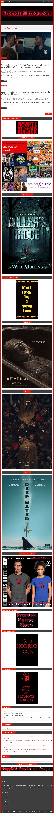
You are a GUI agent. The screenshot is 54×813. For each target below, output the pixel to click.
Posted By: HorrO (5, 70)
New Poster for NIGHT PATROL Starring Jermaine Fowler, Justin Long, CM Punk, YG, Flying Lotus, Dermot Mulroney (27, 66)
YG (14, 72)
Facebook (6, 799)
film (18, 98)
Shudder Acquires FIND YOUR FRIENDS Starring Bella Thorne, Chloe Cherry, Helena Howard (24, 711)
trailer (46, 99)
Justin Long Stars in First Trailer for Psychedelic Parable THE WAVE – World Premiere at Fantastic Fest (25, 93)
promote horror (3, 72)
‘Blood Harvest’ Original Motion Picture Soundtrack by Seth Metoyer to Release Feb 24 (30, 749)
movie (27, 99)
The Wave (42, 99)
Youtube (6, 804)
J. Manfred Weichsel (8, 740)
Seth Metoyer (7, 749)
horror (19, 71)
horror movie (28, 98)
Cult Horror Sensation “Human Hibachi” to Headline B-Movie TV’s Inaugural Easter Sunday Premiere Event (27, 720)
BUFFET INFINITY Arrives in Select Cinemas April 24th (15, 713)
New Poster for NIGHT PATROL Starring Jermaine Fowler (35, 71)
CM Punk (4, 71)
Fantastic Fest (14, 98)
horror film (23, 98)
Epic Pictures (8, 98)
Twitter (5, 797)
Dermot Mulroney (9, 71)
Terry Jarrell (6, 736)
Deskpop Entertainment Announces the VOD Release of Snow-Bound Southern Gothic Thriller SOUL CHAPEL (28, 717)
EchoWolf (4, 98)
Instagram (6, 801)
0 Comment (13, 70)
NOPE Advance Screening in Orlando (22, 751)
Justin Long (22, 71)
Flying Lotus (15, 71)
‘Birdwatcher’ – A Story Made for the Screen (13, 715)
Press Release (4, 57)
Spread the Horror (10, 72)
